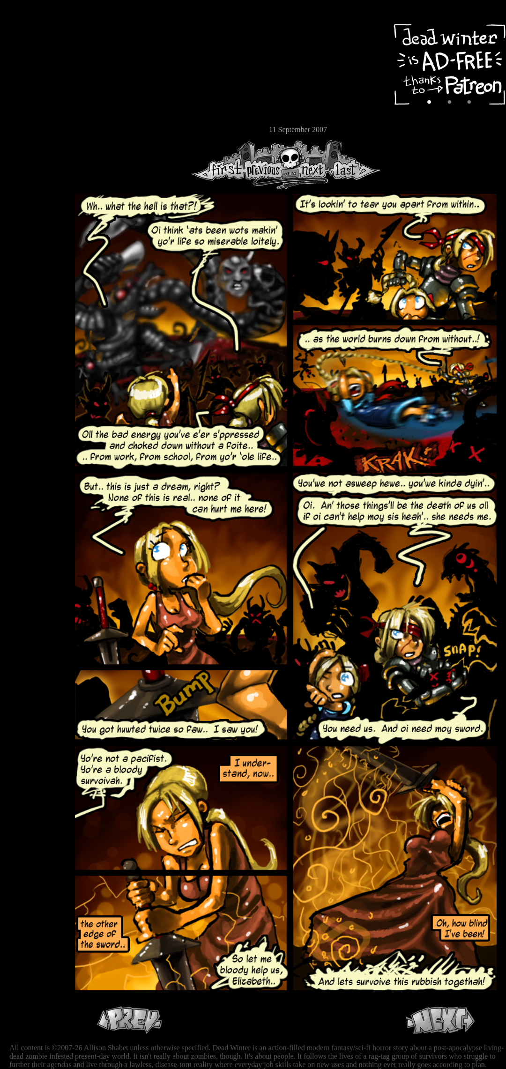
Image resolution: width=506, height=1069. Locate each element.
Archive (35, 67)
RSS (35, 145)
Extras (35, 99)
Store (35, 113)
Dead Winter (70, 29)
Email (35, 128)
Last (354, 164)
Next (309, 164)
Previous (267, 164)
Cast (35, 83)
